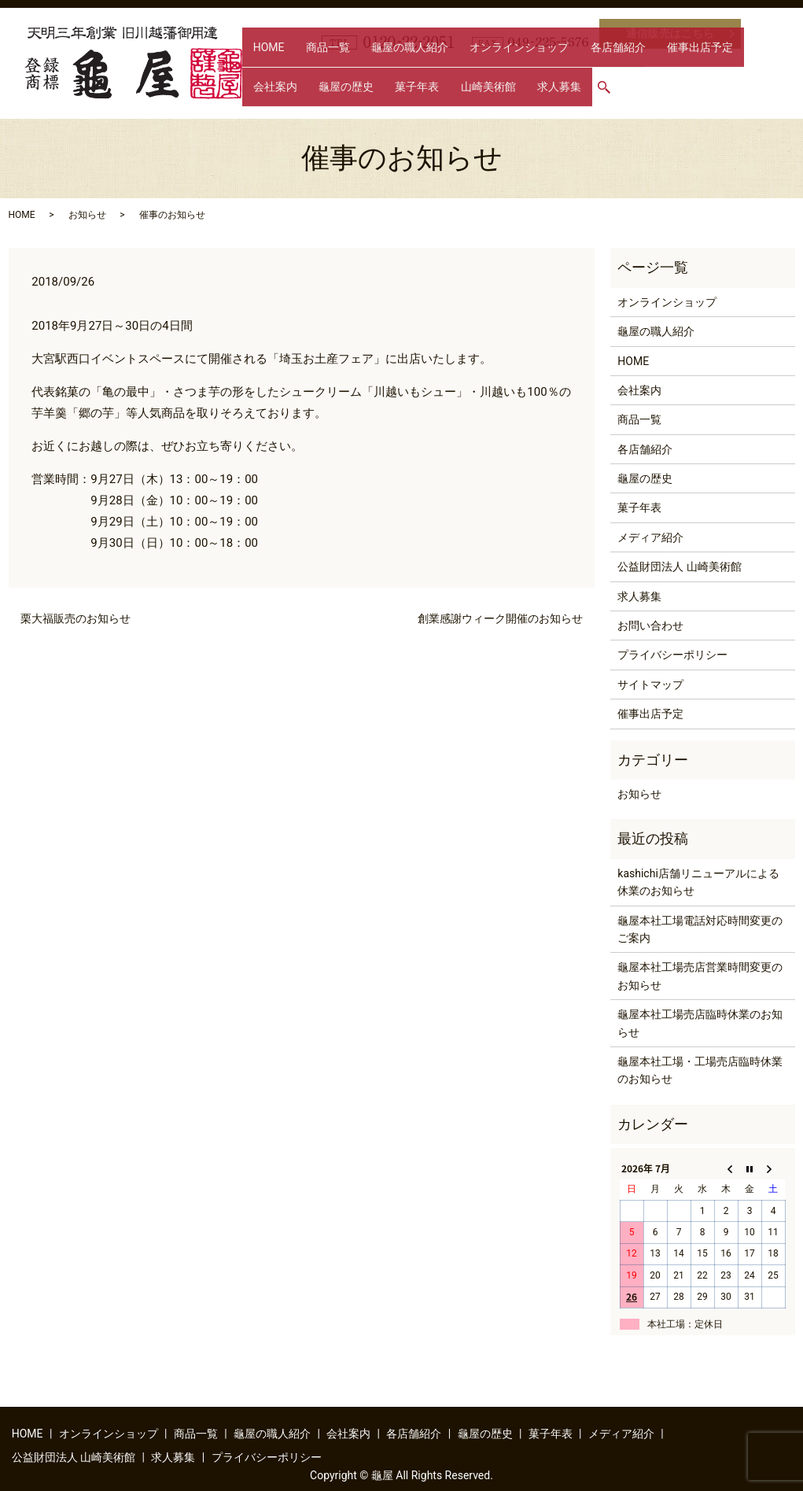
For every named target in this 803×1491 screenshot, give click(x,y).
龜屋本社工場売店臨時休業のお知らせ (700, 1023)
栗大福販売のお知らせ (75, 618)
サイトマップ (650, 684)
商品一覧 (307, 68)
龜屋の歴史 (746, 68)
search (431, 94)
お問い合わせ (650, 625)
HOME (262, 68)
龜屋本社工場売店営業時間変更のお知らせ (700, 976)
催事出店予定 (625, 68)
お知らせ (87, 214)
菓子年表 (268, 93)
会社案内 (689, 68)
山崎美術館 (325, 93)
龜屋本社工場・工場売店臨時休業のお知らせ (700, 1070)
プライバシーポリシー (672, 654)
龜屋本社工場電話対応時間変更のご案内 (700, 929)
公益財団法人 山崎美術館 (679, 566)
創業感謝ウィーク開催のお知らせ (500, 618)
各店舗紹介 (556, 68)
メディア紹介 (650, 537)
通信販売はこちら (670, 33)
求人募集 (383, 93)
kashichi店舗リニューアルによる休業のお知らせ (698, 882)
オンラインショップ (471, 68)
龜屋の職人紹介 (375, 68)
